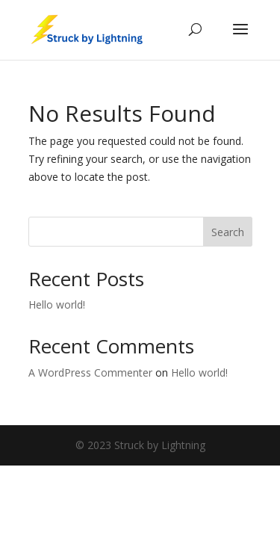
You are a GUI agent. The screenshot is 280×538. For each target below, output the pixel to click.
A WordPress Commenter (90, 372)
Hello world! (56, 304)
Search (227, 232)
